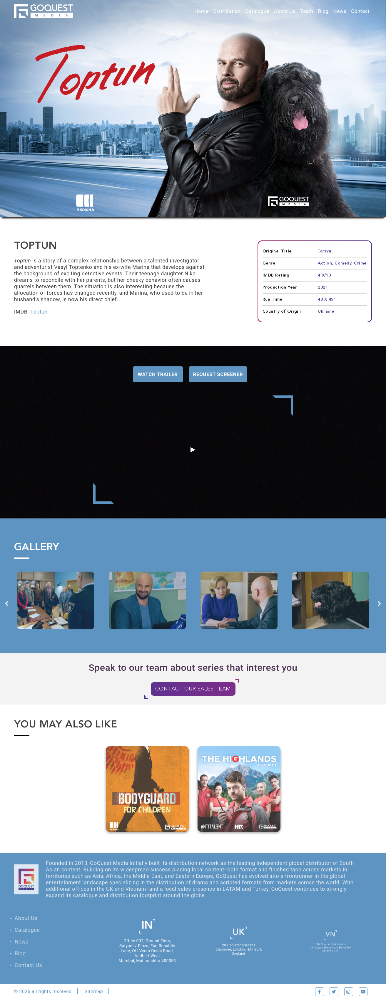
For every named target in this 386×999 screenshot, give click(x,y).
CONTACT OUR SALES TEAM (193, 689)
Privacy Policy (131, 991)
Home (201, 11)
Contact (360, 11)
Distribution (226, 11)
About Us (284, 11)
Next (379, 611)
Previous (6, 611)
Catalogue (257, 11)
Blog (323, 11)
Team (306, 11)
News (340, 11)
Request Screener (218, 374)
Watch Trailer (158, 374)
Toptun (39, 312)
